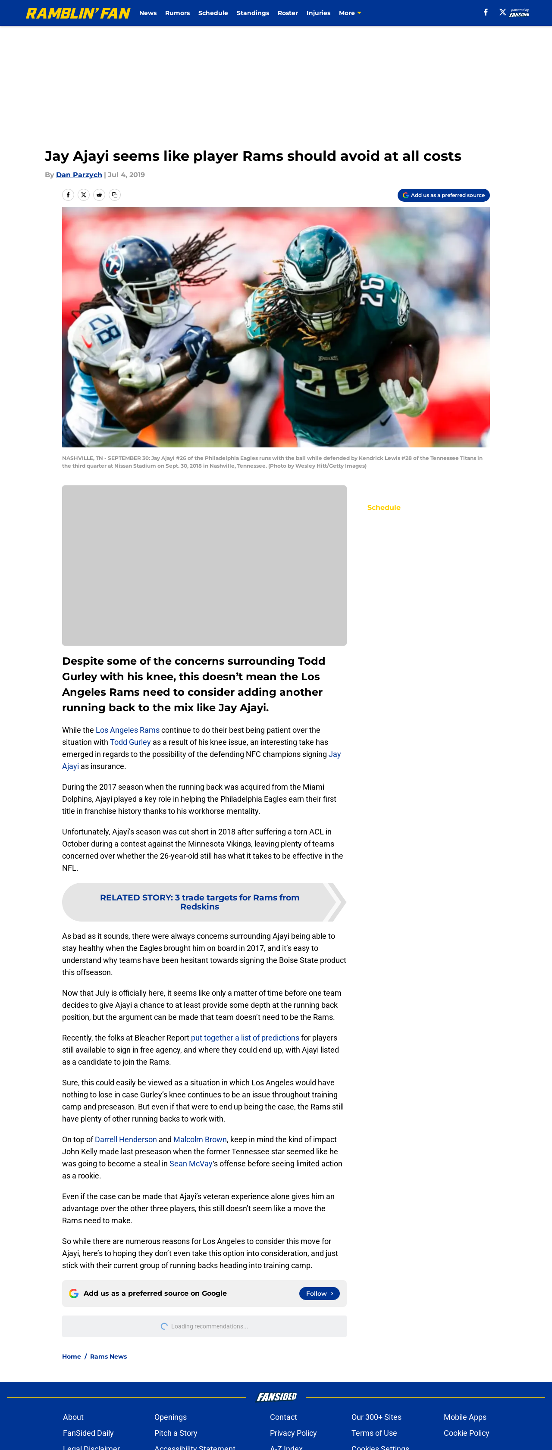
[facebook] (486, 12)
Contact (283, 1417)
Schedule (213, 13)
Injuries (318, 13)
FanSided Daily (88, 1433)
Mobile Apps (465, 1417)
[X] (502, 12)
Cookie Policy (466, 1433)
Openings (170, 1417)
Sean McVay (191, 1163)
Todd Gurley (130, 742)
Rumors (177, 13)
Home (71, 1356)
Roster (288, 13)
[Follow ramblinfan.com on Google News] (319, 1293)
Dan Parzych (79, 175)
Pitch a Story (176, 1433)
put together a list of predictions (245, 1037)
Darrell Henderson (126, 1139)
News (148, 13)
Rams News (108, 1356)
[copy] (115, 195)
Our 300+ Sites (376, 1417)
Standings (253, 13)
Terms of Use (374, 1433)
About (73, 1417)
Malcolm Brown (200, 1139)
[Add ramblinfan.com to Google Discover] (444, 195)
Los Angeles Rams (128, 729)
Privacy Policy (293, 1433)
